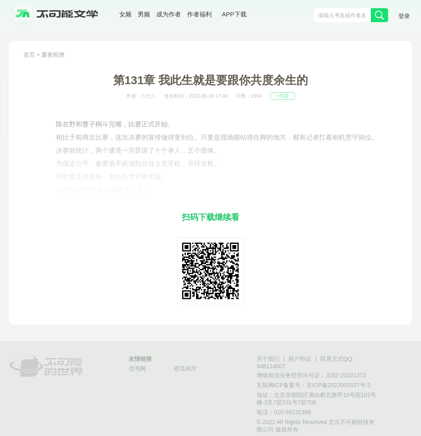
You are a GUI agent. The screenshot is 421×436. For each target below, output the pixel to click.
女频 (125, 14)
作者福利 (199, 14)
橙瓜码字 (185, 368)
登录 (404, 16)
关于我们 (268, 359)
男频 (144, 14)
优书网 (137, 368)
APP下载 (234, 14)
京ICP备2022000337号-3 (338, 385)
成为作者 (168, 14)
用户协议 (299, 359)
